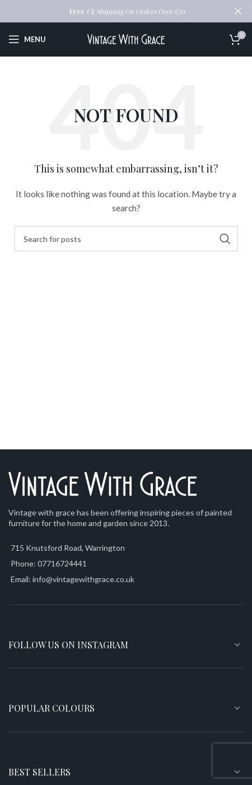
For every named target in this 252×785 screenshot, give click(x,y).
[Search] (126, 239)
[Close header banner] (238, 11)
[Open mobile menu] (27, 39)
